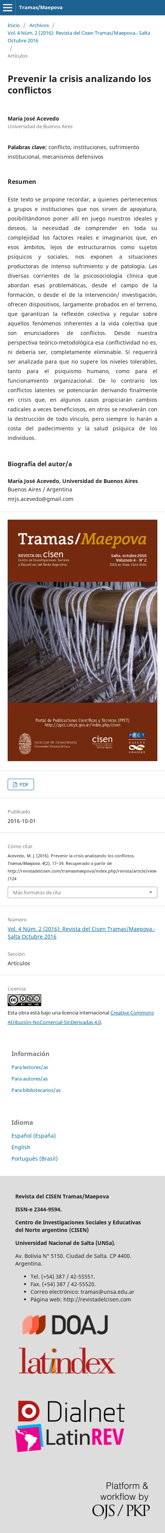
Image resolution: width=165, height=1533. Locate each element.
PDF (23, 784)
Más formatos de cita (37, 892)
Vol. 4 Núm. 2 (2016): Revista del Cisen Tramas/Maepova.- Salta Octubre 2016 (79, 36)
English (21, 1147)
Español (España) (33, 1135)
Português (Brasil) (34, 1158)
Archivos (39, 25)
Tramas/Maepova (41, 7)
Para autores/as (29, 1078)
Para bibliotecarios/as (36, 1090)
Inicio (14, 25)
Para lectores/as (29, 1067)
